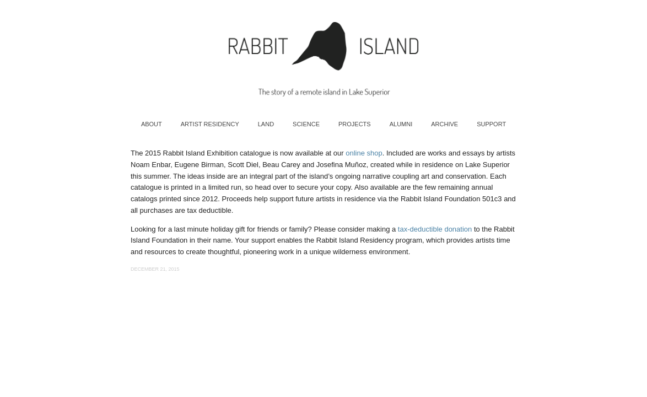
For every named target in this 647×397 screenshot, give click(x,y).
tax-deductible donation (435, 229)
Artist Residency (210, 124)
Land (266, 124)
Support (491, 124)
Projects (354, 124)
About (151, 124)
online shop (364, 153)
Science (306, 124)
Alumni (401, 124)
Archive (444, 124)
